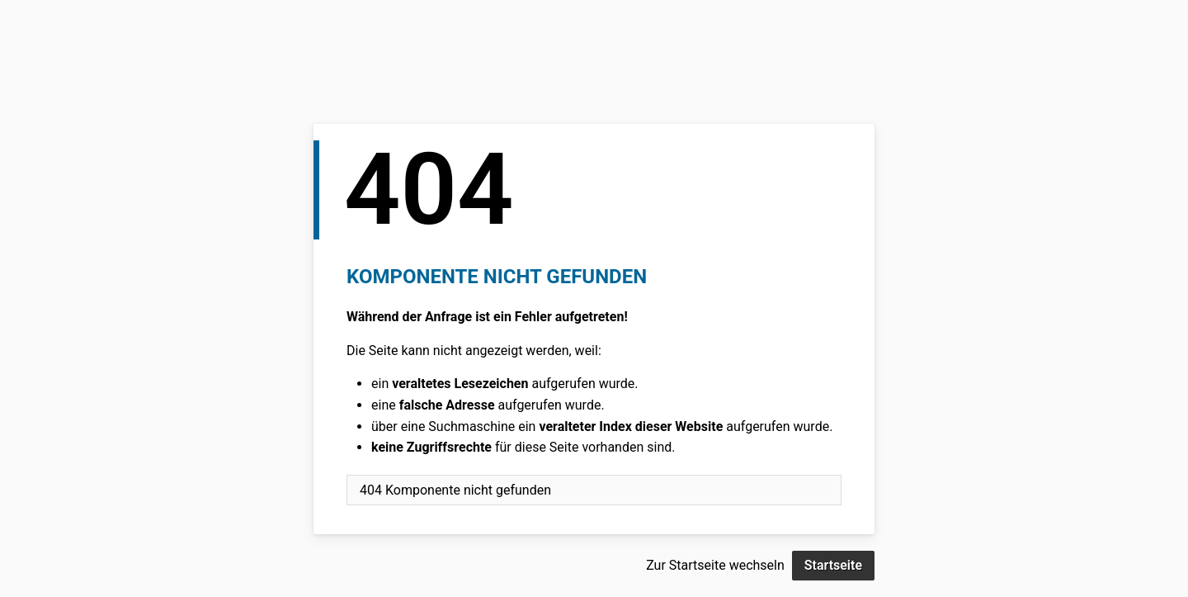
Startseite (833, 565)
